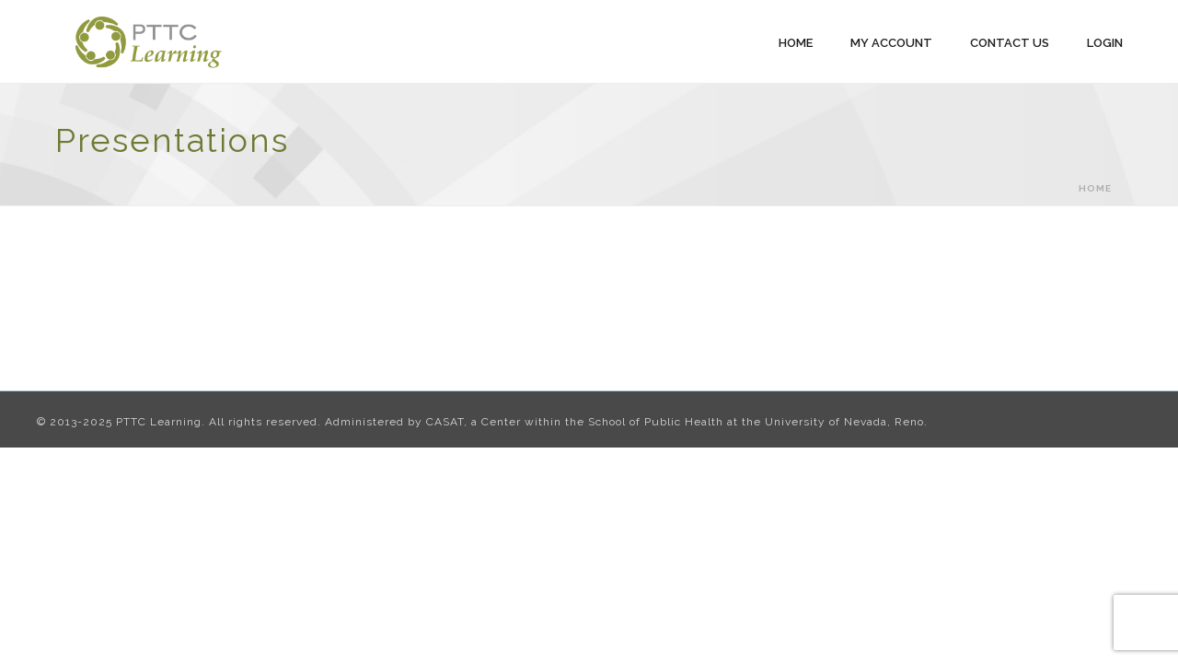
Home (796, 43)
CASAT (445, 421)
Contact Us (1009, 43)
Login (1105, 43)
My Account (891, 43)
